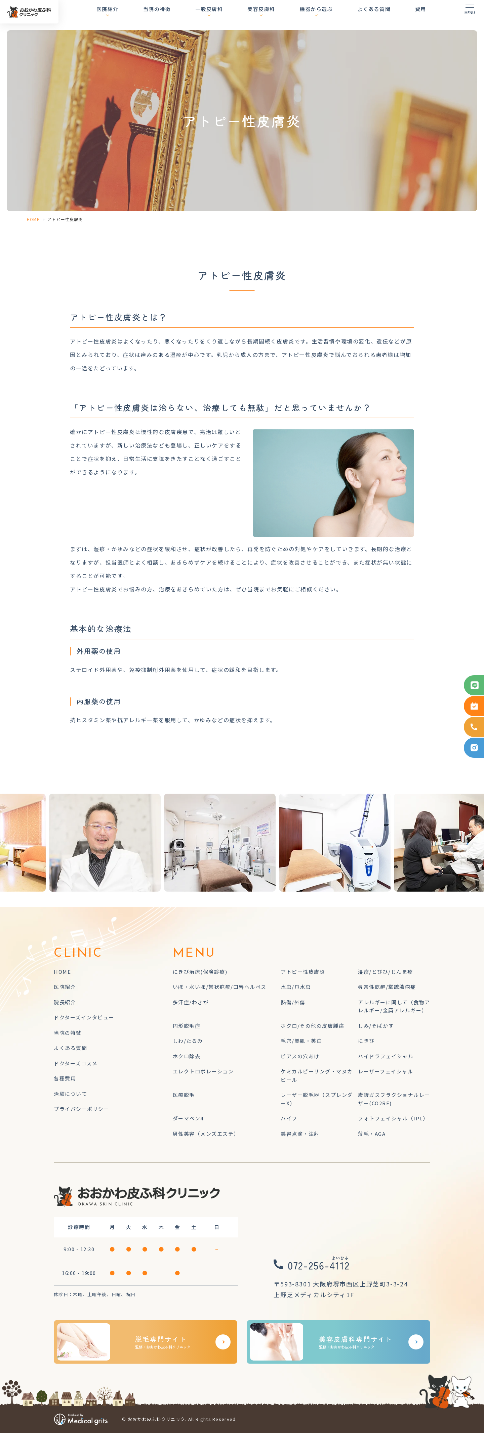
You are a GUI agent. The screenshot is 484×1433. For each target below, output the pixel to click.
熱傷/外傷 (293, 1002)
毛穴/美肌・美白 (301, 1040)
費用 (420, 14)
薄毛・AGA (372, 1133)
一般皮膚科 (232, 14)
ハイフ (289, 1118)
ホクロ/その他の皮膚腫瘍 (312, 1025)
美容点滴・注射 (300, 1133)
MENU (194, 954)
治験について (70, 1093)
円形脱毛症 (187, 1025)
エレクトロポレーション (203, 1071)
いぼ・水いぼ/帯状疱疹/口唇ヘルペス (220, 986)
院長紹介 (65, 1002)
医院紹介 (142, 14)
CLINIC (78, 954)
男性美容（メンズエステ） (206, 1133)
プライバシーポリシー (81, 1108)
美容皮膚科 (279, 14)
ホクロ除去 (187, 1056)
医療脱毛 (184, 1094)
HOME (33, 219)
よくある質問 (379, 14)
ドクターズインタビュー (84, 1017)
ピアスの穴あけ (300, 1056)
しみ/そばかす (376, 1025)
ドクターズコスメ (75, 1063)
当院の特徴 (186, 14)
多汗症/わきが (191, 1002)
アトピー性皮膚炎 (303, 971)
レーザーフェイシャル (385, 1071)
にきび (366, 1040)
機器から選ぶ (328, 14)
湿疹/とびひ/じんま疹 (385, 971)
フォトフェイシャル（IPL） (393, 1118)
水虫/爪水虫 (296, 986)
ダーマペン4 (188, 1118)
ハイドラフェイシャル (385, 1056)
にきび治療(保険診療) (200, 971)
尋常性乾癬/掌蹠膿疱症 (387, 986)
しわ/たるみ (188, 1040)
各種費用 (65, 1078)
